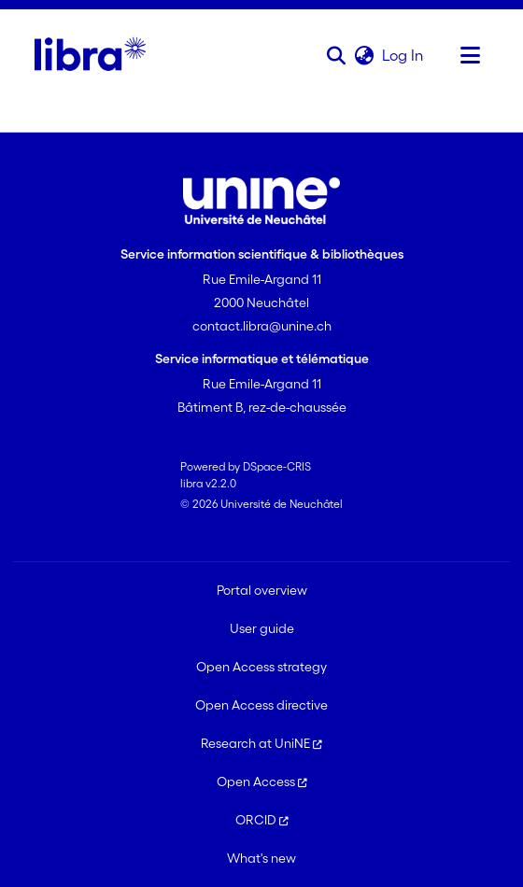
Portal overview (262, 590)
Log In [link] (403, 55)
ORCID (262, 819)
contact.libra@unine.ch (262, 325)
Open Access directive (261, 704)
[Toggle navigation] (470, 55)
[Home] (90, 55)
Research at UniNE (261, 743)
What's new (261, 858)
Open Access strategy (261, 666)
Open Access (262, 781)
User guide (262, 628)
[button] (335, 55)
